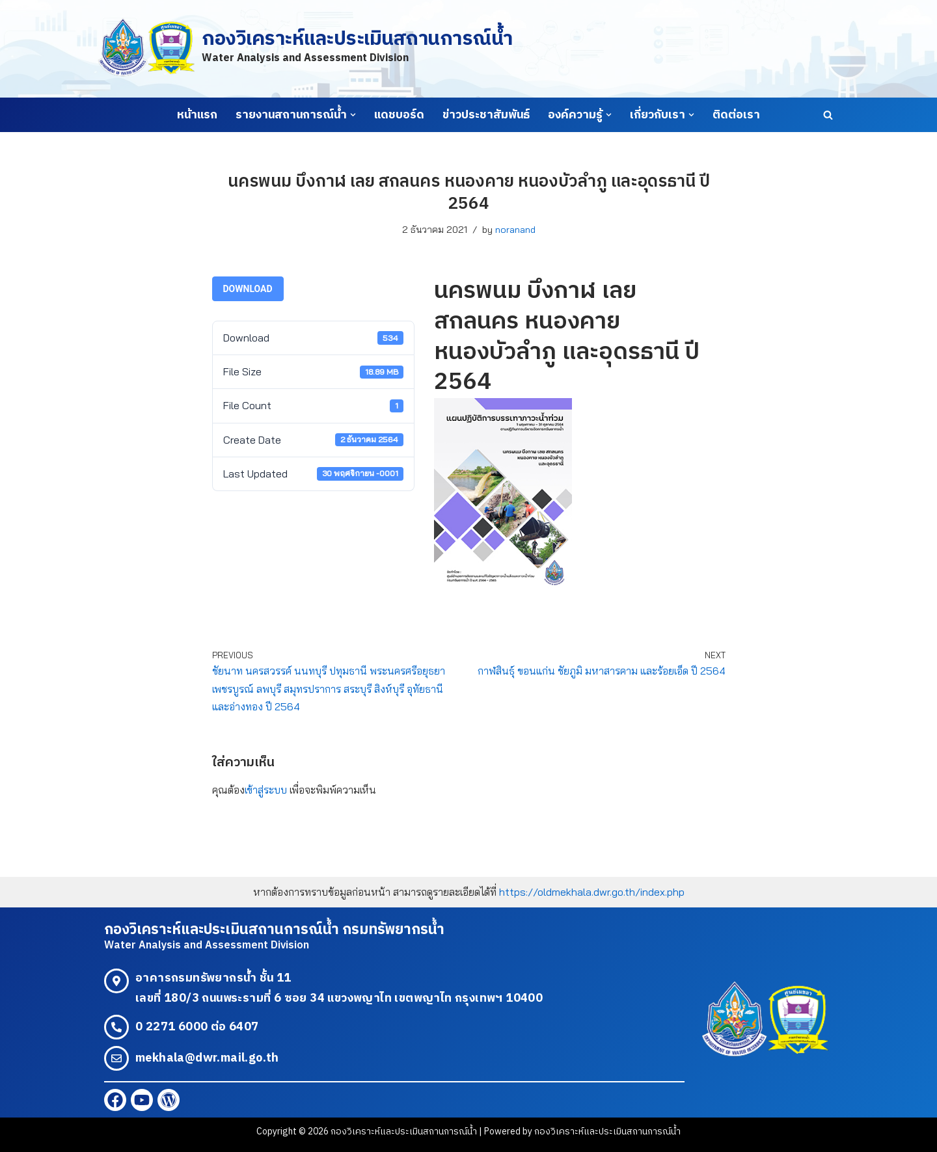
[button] (353, 115)
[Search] (828, 115)
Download (248, 289)
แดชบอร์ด (399, 115)
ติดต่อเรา (736, 115)
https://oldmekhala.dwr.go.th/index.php (592, 891)
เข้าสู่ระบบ (266, 789)
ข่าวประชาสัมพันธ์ (486, 115)
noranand (515, 229)
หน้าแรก (197, 115)
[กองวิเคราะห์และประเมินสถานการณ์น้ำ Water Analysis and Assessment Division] (305, 48)
